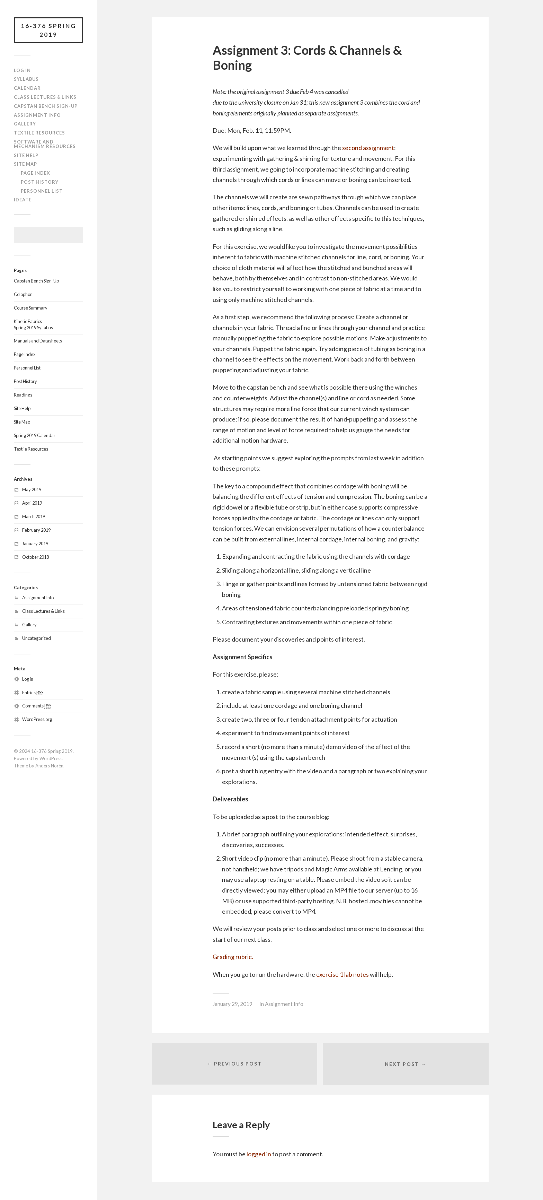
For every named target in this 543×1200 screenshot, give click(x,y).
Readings (23, 395)
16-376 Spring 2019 (49, 30)
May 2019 (31, 490)
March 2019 (33, 516)
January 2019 (35, 543)
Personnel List (42, 191)
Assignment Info (37, 115)
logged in (259, 1154)
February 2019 (36, 530)
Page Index (35, 173)
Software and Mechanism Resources (45, 144)
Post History (40, 182)
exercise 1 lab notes (342, 974)
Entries (32, 692)
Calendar (27, 88)
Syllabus (26, 79)
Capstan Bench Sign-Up (46, 106)
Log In (22, 70)
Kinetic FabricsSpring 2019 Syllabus (33, 324)
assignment (378, 147)
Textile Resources (39, 133)
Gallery (25, 124)
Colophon (23, 294)
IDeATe (23, 200)
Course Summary (30, 308)
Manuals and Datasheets (38, 341)
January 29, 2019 (232, 1004)
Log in (27, 679)
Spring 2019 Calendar (34, 435)
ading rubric (236, 956)
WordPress (50, 758)
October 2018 (35, 557)
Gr (216, 956)
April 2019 (32, 503)
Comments (36, 706)
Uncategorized (36, 638)
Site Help (26, 155)
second (352, 147)
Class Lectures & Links (45, 97)
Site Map (25, 164)
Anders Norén (49, 765)
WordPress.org (37, 719)
